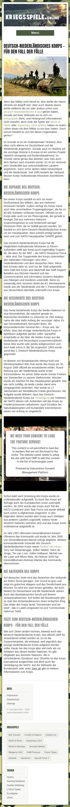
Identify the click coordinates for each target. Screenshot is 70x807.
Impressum (12, 695)
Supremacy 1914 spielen (31, 125)
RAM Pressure (33, 752)
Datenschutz (13, 699)
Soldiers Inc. (51, 735)
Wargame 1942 (16, 752)
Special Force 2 (42, 758)
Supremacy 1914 (34, 741)
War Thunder (15, 735)
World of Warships (17, 746)
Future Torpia (50, 752)
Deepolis (13, 758)
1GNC (10, 797)
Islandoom (25, 758)
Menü (35, 32)
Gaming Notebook (16, 781)
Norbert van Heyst (50, 546)
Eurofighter (12, 793)
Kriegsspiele (11, 118)
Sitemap (11, 703)
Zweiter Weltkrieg (15, 785)
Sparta (10, 777)
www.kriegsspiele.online (18, 712)
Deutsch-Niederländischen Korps (23, 111)
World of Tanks (15, 741)
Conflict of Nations (33, 735)
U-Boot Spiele (14, 789)
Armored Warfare (37, 746)
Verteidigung (42, 397)
